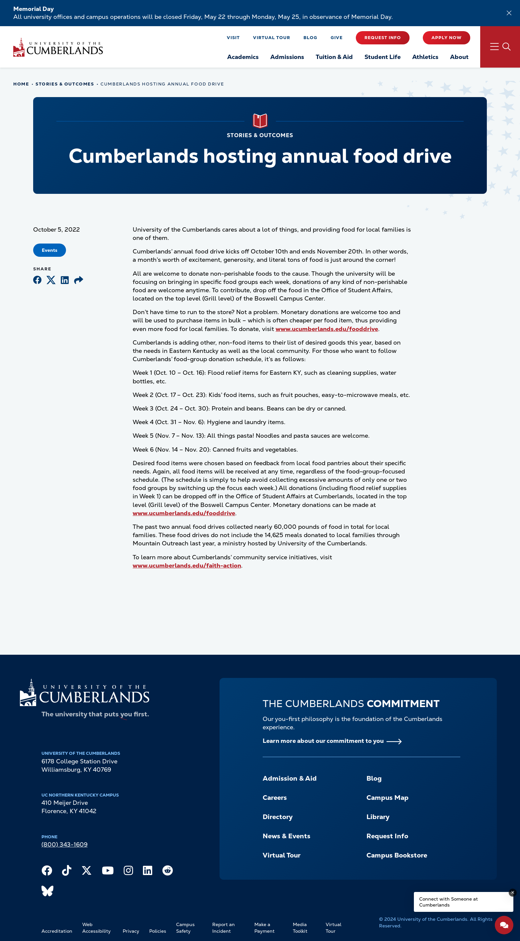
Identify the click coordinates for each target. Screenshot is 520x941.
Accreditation (56, 931)
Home (21, 84)
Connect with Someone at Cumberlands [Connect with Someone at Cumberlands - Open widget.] (448, 902)
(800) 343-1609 (64, 844)
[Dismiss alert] (509, 13)
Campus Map (387, 797)
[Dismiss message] (513, 893)
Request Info (382, 37)
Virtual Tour (271, 37)
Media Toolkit (300, 927)
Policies (157, 931)
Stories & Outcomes (64, 84)
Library (377, 816)
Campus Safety (185, 927)
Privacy (131, 931)
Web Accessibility (96, 927)
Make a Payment (264, 927)
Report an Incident (223, 927)
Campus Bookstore (396, 855)
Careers (275, 797)
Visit (233, 37)
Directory (277, 816)
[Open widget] (504, 925)
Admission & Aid (290, 778)
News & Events (286, 836)
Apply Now (446, 37)
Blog (310, 37)
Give (337, 37)
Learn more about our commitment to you (323, 741)
